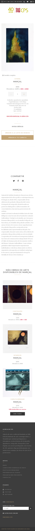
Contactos (7, 477)
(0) (32, 1)
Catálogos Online (10, 513)
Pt (5, 1)
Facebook (7, 489)
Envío (5, 465)
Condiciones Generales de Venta (14, 467)
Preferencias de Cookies (11, 472)
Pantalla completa (8, 75)
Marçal (17, 81)
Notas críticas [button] (17, 126)
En (9, 1)
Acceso (19, 1)
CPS (8, 501)
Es (12, 1)
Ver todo (17, 413)
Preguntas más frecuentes (12, 475)
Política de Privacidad (11, 470)
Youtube (7, 491)
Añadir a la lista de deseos (17, 133)
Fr (15, 1)
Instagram (7, 494)
